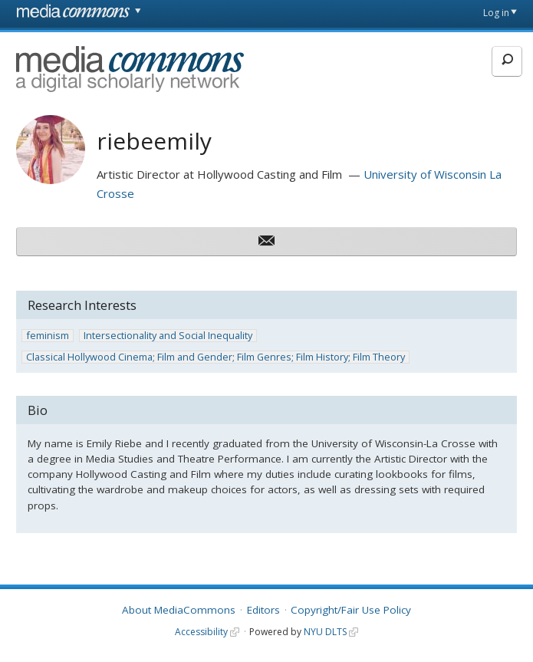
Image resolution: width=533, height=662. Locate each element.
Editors (263, 610)
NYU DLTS (325, 631)
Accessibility (201, 631)
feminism (47, 335)
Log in (496, 12)
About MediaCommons (178, 610)
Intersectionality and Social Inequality (168, 335)
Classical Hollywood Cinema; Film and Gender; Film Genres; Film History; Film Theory (215, 357)
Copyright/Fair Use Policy (351, 610)
